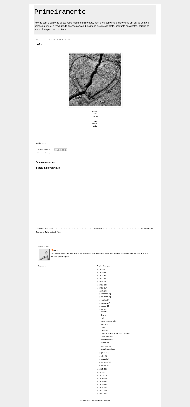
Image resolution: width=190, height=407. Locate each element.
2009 (101, 394)
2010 (101, 391)
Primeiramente (60, 12)
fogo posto (104, 324)
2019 (101, 288)
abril (103, 356)
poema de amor (106, 346)
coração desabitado (108, 349)
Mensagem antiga (147, 228)
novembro (105, 297)
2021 (101, 282)
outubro (104, 300)
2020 (101, 285)
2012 (101, 384)
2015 (101, 375)
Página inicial (97, 228)
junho (103, 353)
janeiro (103, 365)
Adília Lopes (47, 153)
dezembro (105, 294)
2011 (101, 388)
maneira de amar (107, 340)
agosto (103, 306)
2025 (101, 269)
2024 (101, 272)
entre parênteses (107, 337)
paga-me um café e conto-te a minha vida (115, 333)
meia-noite (104, 330)
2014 (101, 378)
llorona (103, 315)
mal (102, 318)
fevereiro (104, 362)
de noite (104, 312)
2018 (101, 291)
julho (103, 309)
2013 (101, 381)
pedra (103, 327)
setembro (104, 303)
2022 (101, 279)
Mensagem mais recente (45, 228)
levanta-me (105, 343)
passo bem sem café (108, 321)
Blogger (107, 401)
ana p (55, 250)
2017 (101, 369)
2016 (101, 372)
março (103, 359)
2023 (101, 276)
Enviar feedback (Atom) (53, 232)
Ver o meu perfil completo (60, 256)
